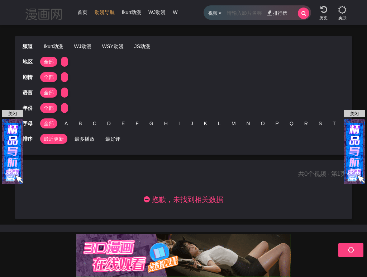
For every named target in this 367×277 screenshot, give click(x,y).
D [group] (109, 123)
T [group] (334, 123)
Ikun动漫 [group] (131, 12)
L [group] (219, 123)
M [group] (234, 123)
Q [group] (292, 123)
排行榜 (277, 13)
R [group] (306, 123)
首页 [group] (82, 12)
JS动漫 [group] (142, 46)
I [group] (179, 123)
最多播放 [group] (85, 139)
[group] (104, 14)
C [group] (94, 123)
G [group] (151, 123)
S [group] (320, 123)
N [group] (248, 123)
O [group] (263, 123)
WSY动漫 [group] (113, 46)
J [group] (192, 123)
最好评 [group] (112, 139)
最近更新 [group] (54, 139)
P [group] (277, 123)
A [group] (66, 123)
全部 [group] (49, 62)
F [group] (137, 123)
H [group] (166, 123)
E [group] (123, 123)
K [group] (205, 123)
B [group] (80, 123)
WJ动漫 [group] (157, 12)
